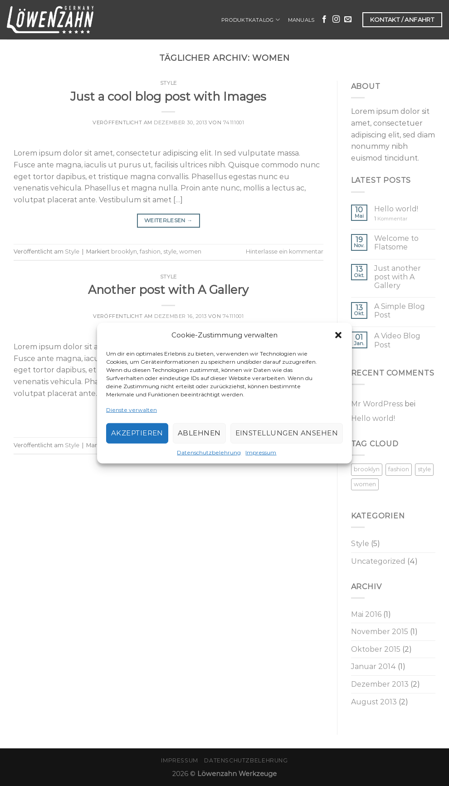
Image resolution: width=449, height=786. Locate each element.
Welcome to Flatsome (396, 242)
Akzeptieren (137, 433)
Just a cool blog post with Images (168, 96)
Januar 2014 (373, 666)
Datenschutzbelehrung (209, 452)
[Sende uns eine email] (347, 19)
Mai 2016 (366, 614)
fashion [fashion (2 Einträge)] (398, 469)
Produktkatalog (250, 19)
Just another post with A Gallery (397, 277)
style (169, 251)
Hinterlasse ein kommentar (284, 251)
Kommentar (390, 219)
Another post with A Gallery (168, 290)
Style (168, 83)
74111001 (233, 122)
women (190, 251)
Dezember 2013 (380, 684)
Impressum (260, 452)
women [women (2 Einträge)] (365, 484)
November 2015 (379, 631)
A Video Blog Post (397, 340)
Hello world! (396, 209)
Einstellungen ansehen (286, 433)
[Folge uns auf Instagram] (336, 19)
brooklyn (124, 251)
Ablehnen (199, 433)
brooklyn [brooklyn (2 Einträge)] (367, 469)
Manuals (301, 20)
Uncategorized (378, 561)
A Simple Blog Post (399, 310)
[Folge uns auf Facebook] (324, 19)
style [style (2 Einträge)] (424, 469)
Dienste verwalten (131, 409)
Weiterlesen (168, 220)
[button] (338, 334)
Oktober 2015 (375, 649)
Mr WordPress (377, 404)
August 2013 (374, 702)
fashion (150, 251)
